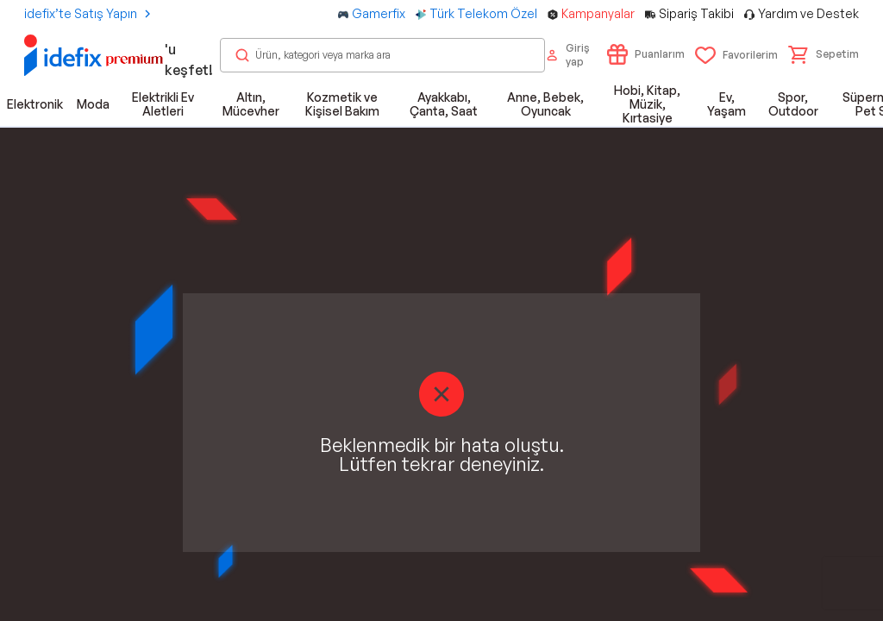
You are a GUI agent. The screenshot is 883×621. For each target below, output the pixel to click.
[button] (823, 54)
